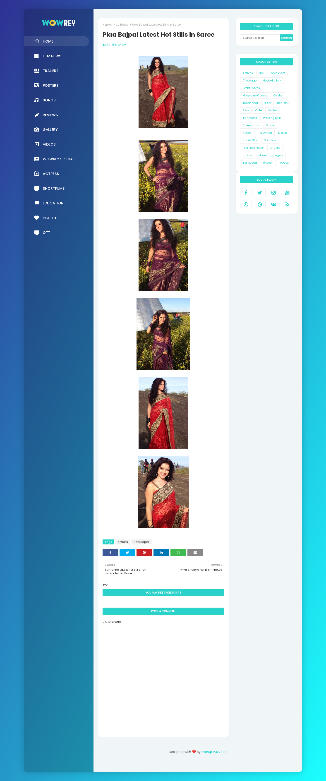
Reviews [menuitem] (46, 114)
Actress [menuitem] (46, 173)
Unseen (268, 163)
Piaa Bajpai (121, 24)
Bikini (267, 103)
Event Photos (251, 88)
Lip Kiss (247, 155)
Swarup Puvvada (214, 752)
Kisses (282, 133)
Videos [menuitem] (45, 144)
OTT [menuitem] (42, 232)
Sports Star (250, 140)
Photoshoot (277, 73)
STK (107, 44)
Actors (247, 133)
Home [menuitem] (43, 41)
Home (107, 24)
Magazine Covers (255, 95)
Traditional (250, 103)
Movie (262, 155)
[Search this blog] (260, 37)
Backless (270, 140)
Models (273, 110)
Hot (261, 73)
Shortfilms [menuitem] (49, 188)
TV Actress (250, 118)
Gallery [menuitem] (46, 129)
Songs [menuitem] (45, 100)
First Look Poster (253, 148)
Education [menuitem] (49, 203)
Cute (258, 110)
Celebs (278, 95)
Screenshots (251, 125)
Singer (270, 125)
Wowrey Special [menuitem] (54, 159)
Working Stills (272, 118)
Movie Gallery (272, 80)
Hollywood (265, 133)
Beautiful (283, 103)
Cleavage (249, 80)
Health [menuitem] (45, 217)
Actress (123, 542)
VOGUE (284, 163)
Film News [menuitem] (47, 56)
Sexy (246, 110)
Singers (278, 155)
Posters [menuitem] (46, 85)
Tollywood (250, 163)
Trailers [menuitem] (46, 70)
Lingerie (275, 148)
